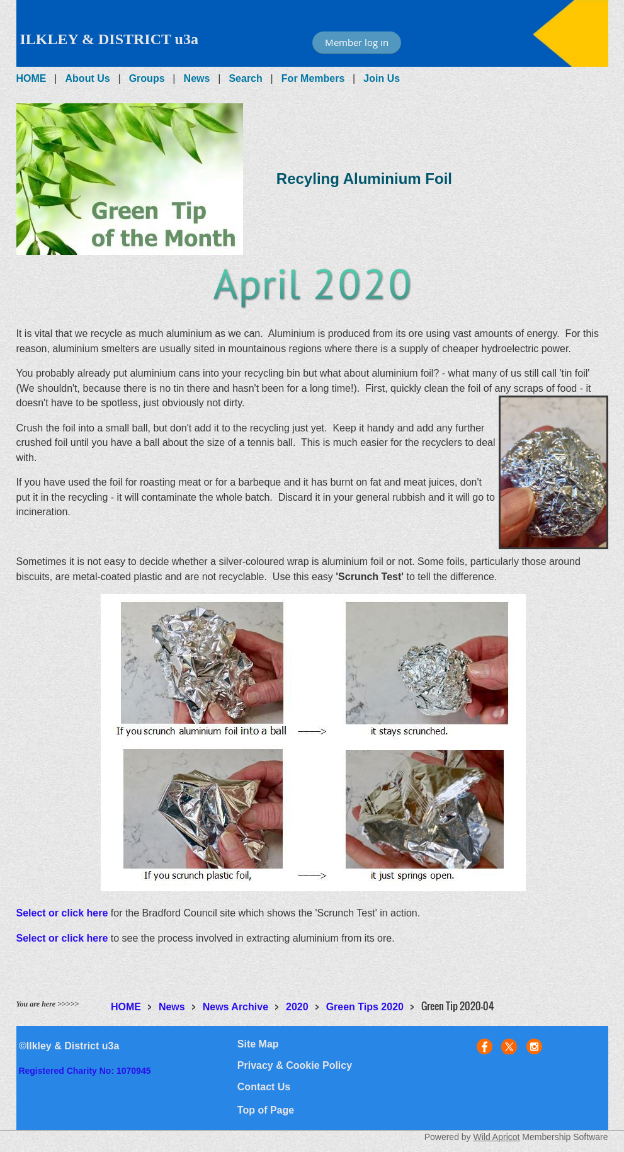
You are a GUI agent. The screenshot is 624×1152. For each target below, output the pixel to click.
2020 (297, 1006)
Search (245, 78)
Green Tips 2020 (365, 1006)
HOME (31, 78)
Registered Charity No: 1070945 (84, 1071)
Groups (147, 78)
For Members (312, 78)
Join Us (381, 78)
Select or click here (62, 913)
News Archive (235, 1006)
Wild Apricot (497, 1137)
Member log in (357, 42)
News (197, 78)
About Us (87, 78)
